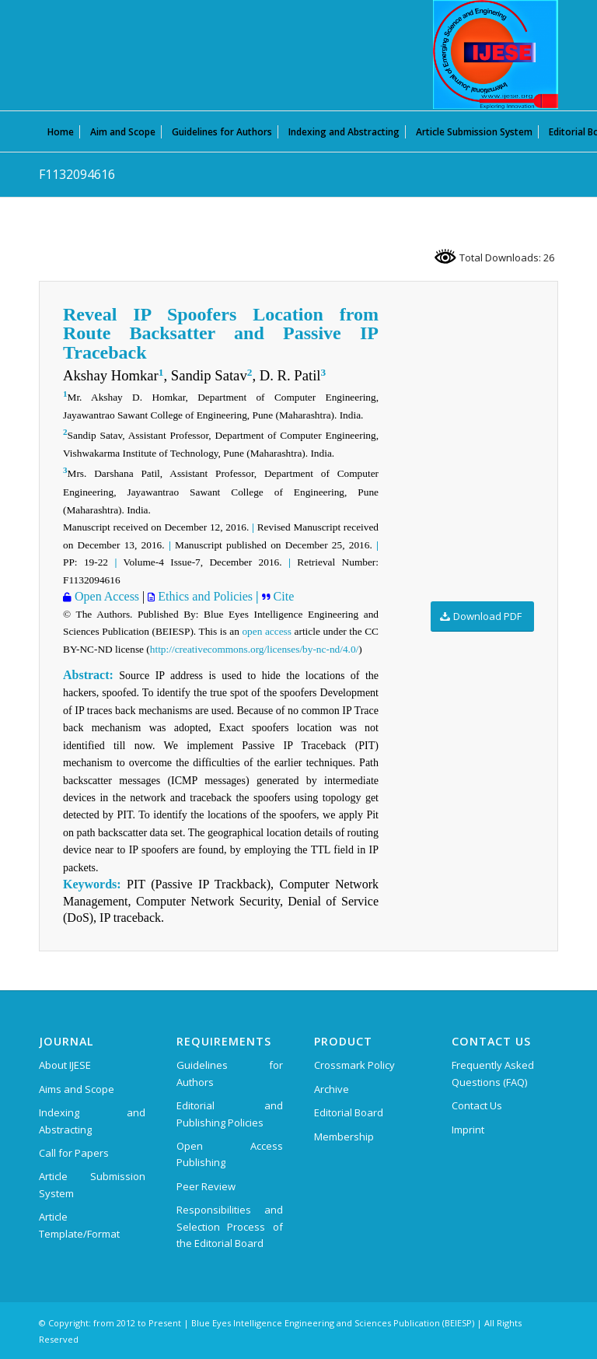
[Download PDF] (482, 616)
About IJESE (65, 1065)
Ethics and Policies (204, 596)
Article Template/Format (79, 1225)
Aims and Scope (76, 1089)
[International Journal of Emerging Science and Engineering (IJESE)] (495, 54)
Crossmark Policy (354, 1065)
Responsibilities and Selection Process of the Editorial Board (229, 1226)
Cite (284, 596)
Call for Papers (74, 1153)
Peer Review (206, 1186)
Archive (331, 1089)
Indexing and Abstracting (92, 1120)
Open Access (105, 596)
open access (267, 631)
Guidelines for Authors (229, 1073)
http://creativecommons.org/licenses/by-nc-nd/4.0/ (254, 649)
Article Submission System (92, 1184)
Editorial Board (348, 1112)
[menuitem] (61, 131)
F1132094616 (77, 174)
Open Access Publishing (229, 1154)
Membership (344, 1137)
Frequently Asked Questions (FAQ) (493, 1073)
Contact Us (477, 1105)
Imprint (468, 1130)
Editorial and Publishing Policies (229, 1113)
